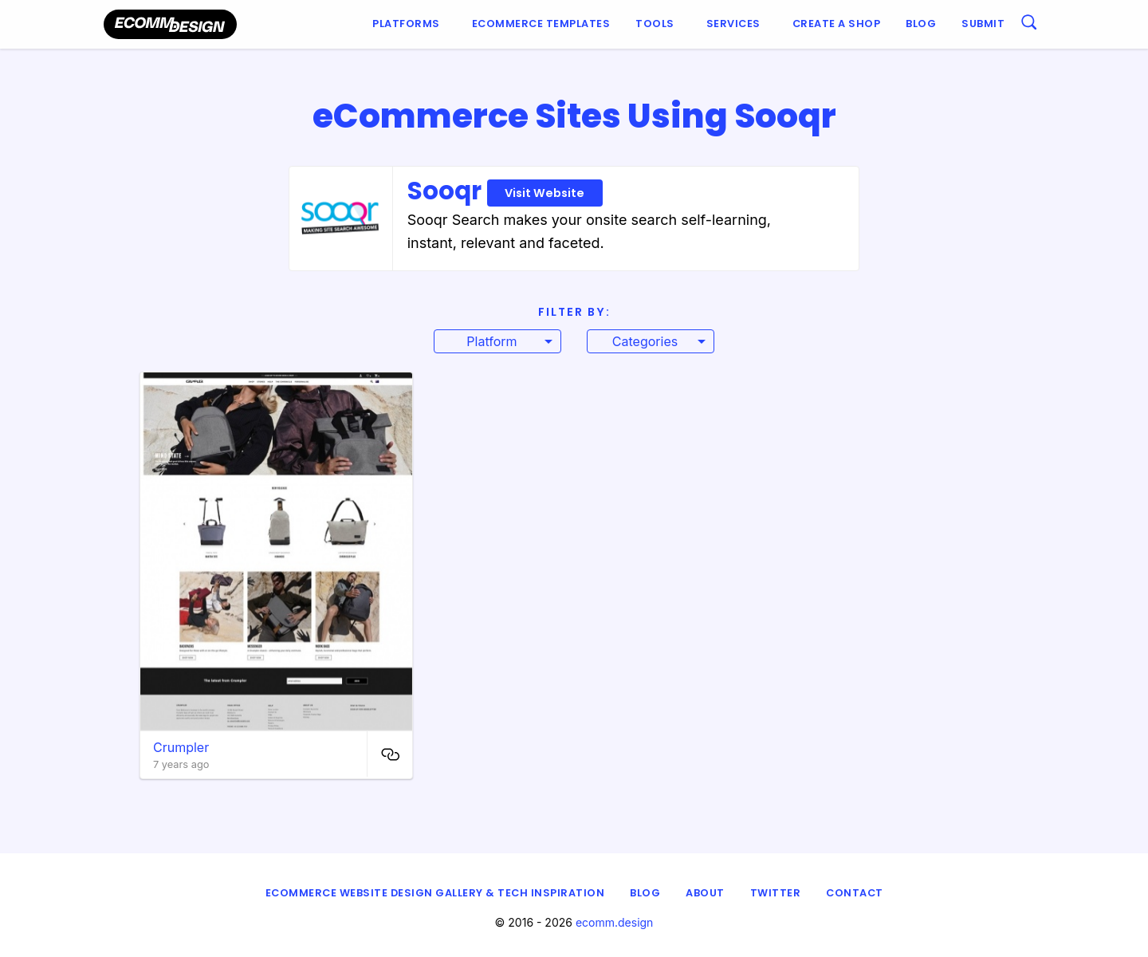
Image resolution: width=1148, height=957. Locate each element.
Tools (654, 23)
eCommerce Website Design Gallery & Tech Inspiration (435, 893)
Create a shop (836, 23)
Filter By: (574, 312)
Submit (983, 23)
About (705, 893)
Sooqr (505, 190)
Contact (854, 893)
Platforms (406, 23)
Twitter (775, 893)
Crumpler (181, 747)
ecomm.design (615, 922)
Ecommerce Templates (541, 23)
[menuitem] (409, 24)
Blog (921, 23)
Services (733, 23)
